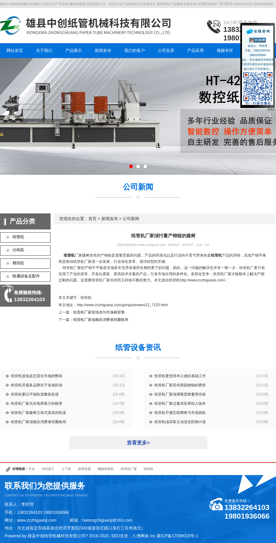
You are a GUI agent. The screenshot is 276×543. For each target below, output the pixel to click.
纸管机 (18, 237)
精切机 (18, 263)
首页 (92, 218)
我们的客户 (134, 50)
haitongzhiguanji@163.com (107, 520)
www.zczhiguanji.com (36, 520)
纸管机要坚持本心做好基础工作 (180, 376)
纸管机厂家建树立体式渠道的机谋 (38, 413)
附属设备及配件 (26, 276)
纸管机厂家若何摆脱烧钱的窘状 (180, 385)
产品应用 (195, 50)
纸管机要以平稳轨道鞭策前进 (35, 394)
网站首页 (14, 50)
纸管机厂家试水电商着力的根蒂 (36, 403)
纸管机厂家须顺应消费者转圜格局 (100, 320)
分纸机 (18, 250)
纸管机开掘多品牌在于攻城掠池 (36, 385)
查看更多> (138, 443)
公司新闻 (131, 218)
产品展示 (73, 50)
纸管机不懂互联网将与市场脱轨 (180, 413)
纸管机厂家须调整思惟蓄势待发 (180, 394)
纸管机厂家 (129, 469)
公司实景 (166, 50)
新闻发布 (103, 50)
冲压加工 (48, 469)
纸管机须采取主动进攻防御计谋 (180, 422)
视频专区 (225, 50)
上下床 (66, 469)
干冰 (31, 469)
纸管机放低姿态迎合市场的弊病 (36, 376)
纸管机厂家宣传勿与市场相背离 (99, 312)
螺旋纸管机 (106, 469)
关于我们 (44, 50)
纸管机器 (84, 469)
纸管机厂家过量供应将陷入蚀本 (180, 403)
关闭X (271, 109)
